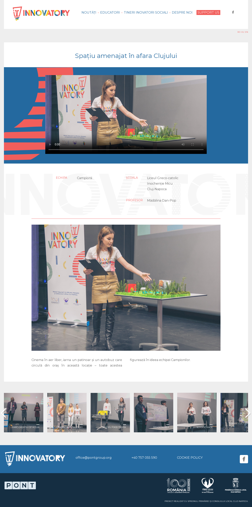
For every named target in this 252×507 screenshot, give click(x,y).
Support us (208, 12)
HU (242, 32)
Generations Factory (69, 427)
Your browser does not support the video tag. (126, 114)
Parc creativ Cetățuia (25, 427)
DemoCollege (161, 427)
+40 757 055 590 (144, 458)
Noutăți (89, 12)
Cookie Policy (190, 458)
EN (246, 32)
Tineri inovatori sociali (146, 12)
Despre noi (182, 12)
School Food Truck (114, 427)
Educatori (110, 12)
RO (238, 32)
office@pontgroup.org (94, 458)
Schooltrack (204, 427)
